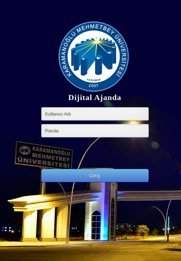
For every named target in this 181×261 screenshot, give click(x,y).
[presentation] (95, 155)
